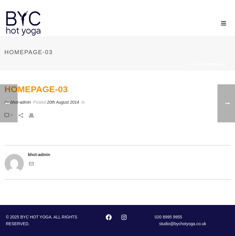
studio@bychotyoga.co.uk (182, 223)
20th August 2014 (63, 102)
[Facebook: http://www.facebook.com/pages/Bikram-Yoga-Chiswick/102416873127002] (108, 217)
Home (192, 64)
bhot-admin (20, 102)
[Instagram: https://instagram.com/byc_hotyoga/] (124, 217)
